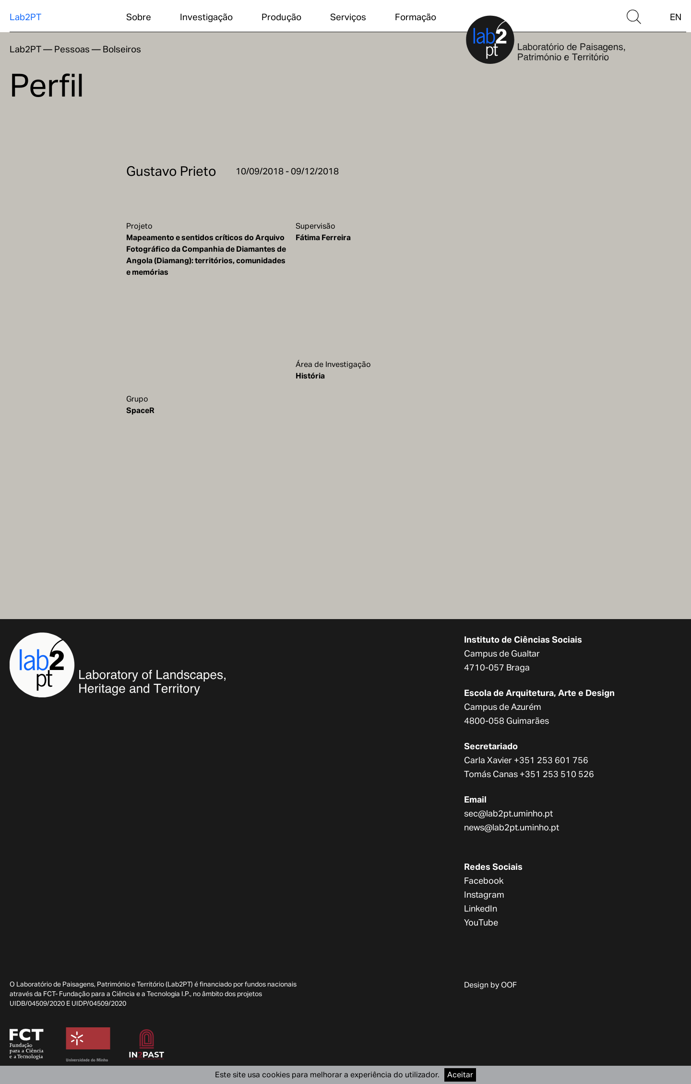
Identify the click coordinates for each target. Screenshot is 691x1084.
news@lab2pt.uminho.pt (511, 827)
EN (675, 17)
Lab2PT (25, 17)
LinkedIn (480, 908)
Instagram (484, 894)
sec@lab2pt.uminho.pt (508, 813)
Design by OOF (490, 985)
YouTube (481, 922)
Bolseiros (122, 49)
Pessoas (72, 49)
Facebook (483, 880)
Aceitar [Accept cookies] (460, 1075)
